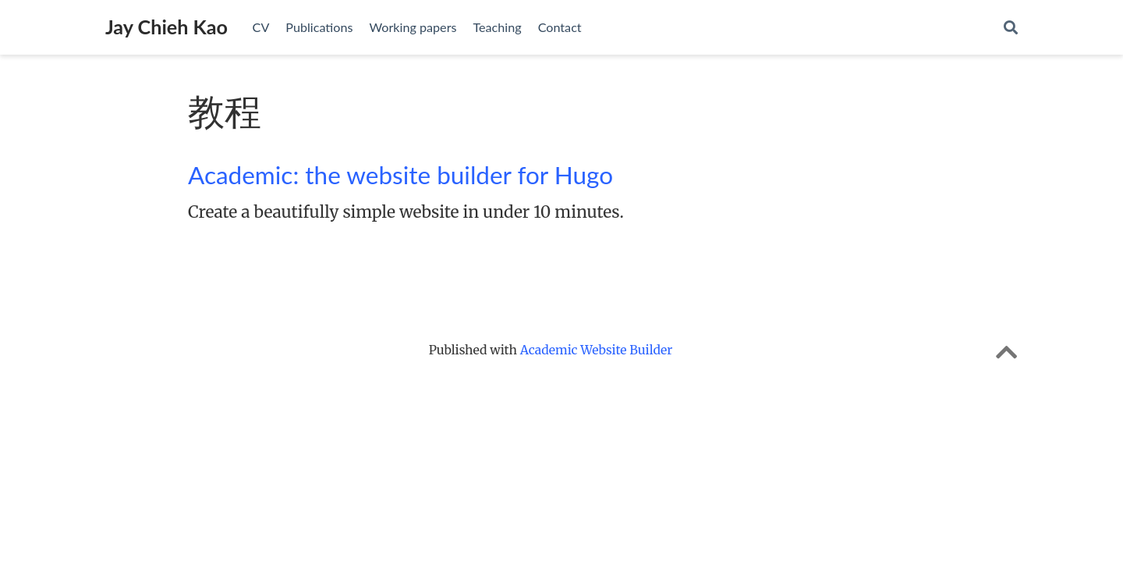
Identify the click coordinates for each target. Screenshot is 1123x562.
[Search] (1011, 28)
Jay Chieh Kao (166, 26)
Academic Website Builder (596, 350)
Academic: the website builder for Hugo (400, 175)
